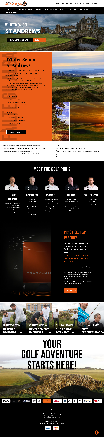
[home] (16, 4)
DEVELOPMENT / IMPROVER (24, 9)
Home (57, 4)
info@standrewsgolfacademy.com (53, 424)
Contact (95, 4)
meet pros (65, 4)
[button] (85, 9)
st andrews (74, 4)
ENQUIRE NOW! (15, 132)
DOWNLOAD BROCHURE (19, 40)
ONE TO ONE (37, 9)
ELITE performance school (68, 9)
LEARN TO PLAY (10, 9)
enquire (38, 40)
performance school (50, 9)
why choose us (84, 4)
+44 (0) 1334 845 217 (52, 422)
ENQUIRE (69, 291)
